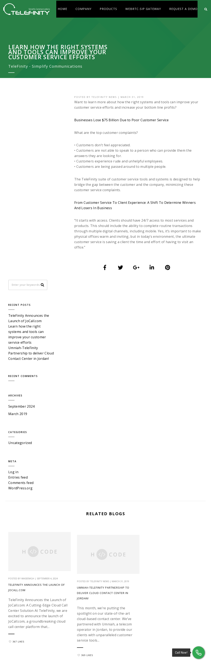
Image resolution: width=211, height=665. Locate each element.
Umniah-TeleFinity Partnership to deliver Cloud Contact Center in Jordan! (101, 429)
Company (83, 9)
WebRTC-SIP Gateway (143, 9)
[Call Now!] (198, 652)
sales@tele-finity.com (172, 511)
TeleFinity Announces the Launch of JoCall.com (36, 405)
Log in (13, 291)
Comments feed (21, 302)
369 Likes (83, 491)
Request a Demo (183, 9)
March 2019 (17, 233)
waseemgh (27, 396)
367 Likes (16, 464)
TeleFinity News (104, 96)
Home (62, 9)
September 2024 (21, 226)
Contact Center (153, 546)
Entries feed (18, 296)
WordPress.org (20, 307)
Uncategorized (20, 262)
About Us (115, 546)
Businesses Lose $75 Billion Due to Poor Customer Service (122, 120)
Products (108, 9)
